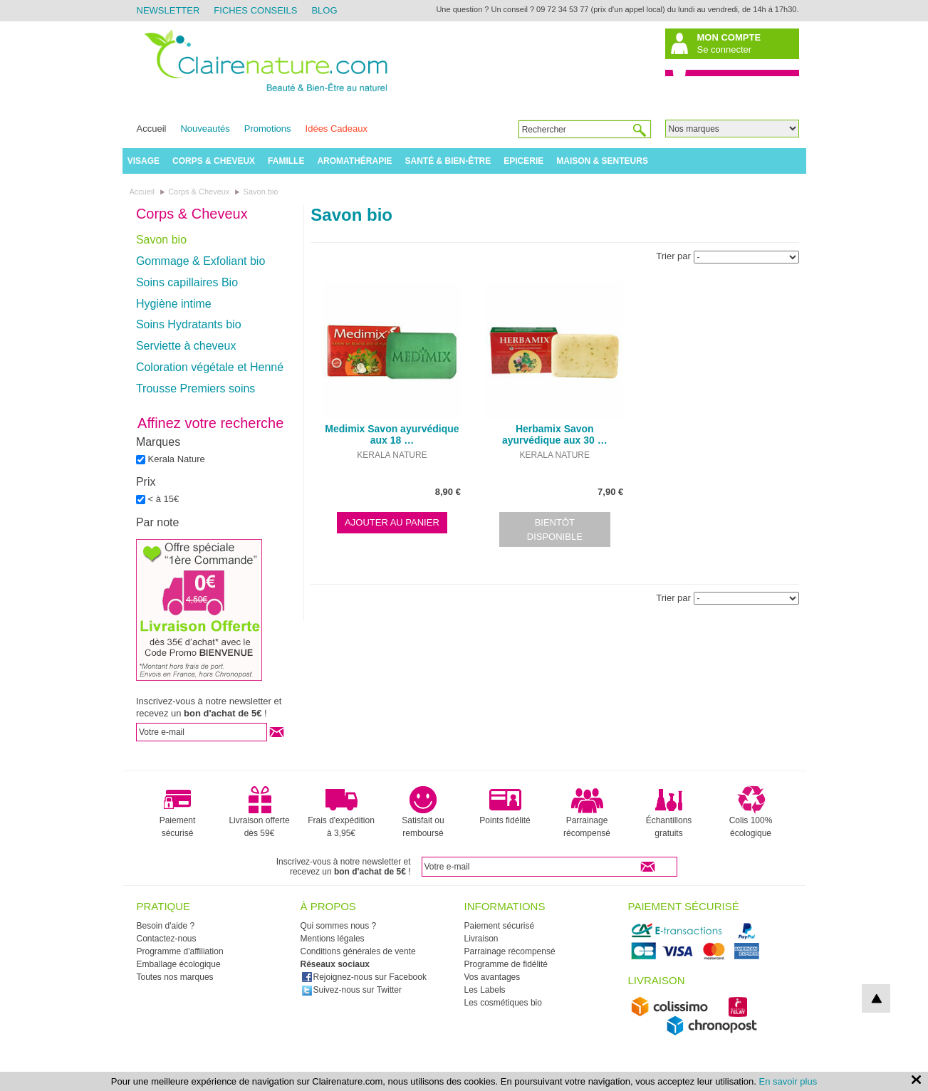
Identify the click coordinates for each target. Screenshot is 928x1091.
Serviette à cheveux (186, 346)
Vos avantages (492, 977)
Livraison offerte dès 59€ (259, 811)
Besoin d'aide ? (166, 926)
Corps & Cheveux (213, 161)
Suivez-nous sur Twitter (351, 990)
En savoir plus (788, 1081)
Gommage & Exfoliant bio (200, 261)
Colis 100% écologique (751, 811)
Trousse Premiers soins (195, 388)
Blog (324, 10)
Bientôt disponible (555, 529)
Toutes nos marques (175, 977)
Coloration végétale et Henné (209, 367)
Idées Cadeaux (336, 128)
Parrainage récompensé (586, 811)
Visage (143, 161)
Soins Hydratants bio (188, 324)
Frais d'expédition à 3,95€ (341, 811)
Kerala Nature (176, 459)
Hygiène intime (174, 304)
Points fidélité (504, 805)
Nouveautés (204, 128)
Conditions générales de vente (358, 951)
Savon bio (161, 240)
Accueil (152, 128)
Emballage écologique (179, 964)
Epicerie (523, 161)
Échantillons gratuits (669, 811)
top (876, 998)
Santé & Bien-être (448, 161)
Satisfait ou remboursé (423, 811)
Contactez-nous (167, 939)
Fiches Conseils (255, 10)
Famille (286, 161)
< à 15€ (163, 499)
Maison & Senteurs (602, 161)
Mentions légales (333, 939)
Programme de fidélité (506, 964)
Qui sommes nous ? (339, 926)
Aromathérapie (354, 161)
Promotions (267, 128)
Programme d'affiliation (180, 951)
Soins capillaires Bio (187, 282)
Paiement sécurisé (178, 811)
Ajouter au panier (392, 522)
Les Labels (485, 990)
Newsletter (168, 10)
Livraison (481, 939)
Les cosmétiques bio (503, 1003)
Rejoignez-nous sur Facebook (364, 977)
